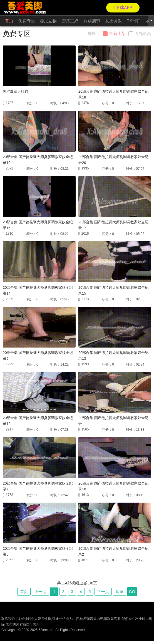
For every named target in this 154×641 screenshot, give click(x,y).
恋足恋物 (48, 20)
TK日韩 (133, 20)
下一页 (103, 591)
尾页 (119, 591)
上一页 (40, 591)
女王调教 (113, 20)
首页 (9, 20)
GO (132, 591)
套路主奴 (70, 20)
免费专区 (26, 20)
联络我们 (8, 619)
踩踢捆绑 (91, 20)
